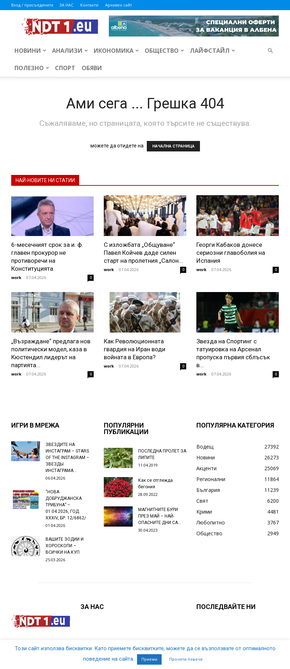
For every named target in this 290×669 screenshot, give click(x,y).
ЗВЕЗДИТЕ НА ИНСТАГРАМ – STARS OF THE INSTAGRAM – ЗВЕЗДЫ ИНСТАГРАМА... (67, 457)
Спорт (65, 68)
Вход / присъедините (32, 5)
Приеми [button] (149, 659)
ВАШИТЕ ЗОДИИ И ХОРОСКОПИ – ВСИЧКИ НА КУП (65, 546)
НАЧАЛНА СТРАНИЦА (173, 146)
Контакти (89, 5)
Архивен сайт (118, 5)
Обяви (92, 68)
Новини (30, 51)
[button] (270, 50)
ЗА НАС (66, 5)
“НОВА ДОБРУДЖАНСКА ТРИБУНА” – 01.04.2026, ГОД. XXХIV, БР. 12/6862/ (66, 504)
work (16, 277)
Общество (164, 51)
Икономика (116, 51)
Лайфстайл (212, 51)
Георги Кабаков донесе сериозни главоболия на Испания (230, 252)
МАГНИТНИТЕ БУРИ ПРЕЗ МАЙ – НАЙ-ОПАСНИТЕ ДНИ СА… (159, 516)
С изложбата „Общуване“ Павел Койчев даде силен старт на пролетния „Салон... (143, 252)
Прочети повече (186, 659)
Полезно (31, 68)
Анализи (70, 51)
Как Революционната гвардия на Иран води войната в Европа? (134, 349)
